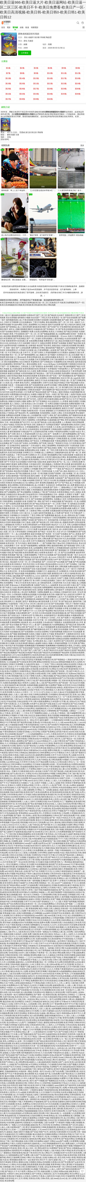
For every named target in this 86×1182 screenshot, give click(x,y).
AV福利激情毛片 (50, 615)
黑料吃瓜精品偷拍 (65, 418)
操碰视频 (49, 411)
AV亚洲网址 (34, 443)
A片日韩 (58, 855)
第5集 (63, 68)
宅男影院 (29, 806)
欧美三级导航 (59, 1106)
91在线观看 (77, 632)
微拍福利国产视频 (53, 348)
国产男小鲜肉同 (16, 380)
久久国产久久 (15, 1106)
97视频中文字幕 (16, 715)
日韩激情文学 (12, 1139)
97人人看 (33, 625)
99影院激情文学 (56, 1118)
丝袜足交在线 (20, 678)
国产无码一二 (55, 487)
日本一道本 (65, 776)
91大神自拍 (42, 325)
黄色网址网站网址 (24, 587)
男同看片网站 (76, 804)
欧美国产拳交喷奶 (70, 406)
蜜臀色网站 (30, 1120)
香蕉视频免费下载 (56, 667)
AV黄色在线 (72, 1088)
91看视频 (37, 660)
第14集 (22, 78)
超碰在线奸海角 (78, 708)
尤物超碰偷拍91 (11, 1071)
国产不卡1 (4, 783)
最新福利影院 (22, 548)
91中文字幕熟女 (57, 753)
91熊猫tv (32, 953)
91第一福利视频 (33, 881)
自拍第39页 (43, 669)
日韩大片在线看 (46, 427)
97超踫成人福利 (31, 1095)
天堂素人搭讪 (43, 1167)
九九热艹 (38, 808)
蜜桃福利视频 (64, 662)
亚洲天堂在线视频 (19, 1136)
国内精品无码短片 (78, 373)
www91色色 (32, 729)
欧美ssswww (64, 864)
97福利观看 (7, 1095)
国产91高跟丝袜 (9, 957)
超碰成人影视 (11, 408)
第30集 (78, 89)
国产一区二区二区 (32, 334)
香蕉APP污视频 (45, 469)
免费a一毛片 (62, 448)
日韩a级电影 (36, 562)
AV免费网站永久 (13, 985)
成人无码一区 (31, 1148)
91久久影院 (31, 371)
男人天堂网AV (44, 813)
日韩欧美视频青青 (48, 1127)
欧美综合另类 (75, 853)
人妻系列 (40, 399)
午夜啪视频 (10, 613)
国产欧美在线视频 (65, 329)
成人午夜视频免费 (48, 627)
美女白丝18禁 (64, 585)
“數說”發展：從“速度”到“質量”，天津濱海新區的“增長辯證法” (43, 235)
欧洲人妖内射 (75, 1062)
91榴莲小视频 (36, 394)
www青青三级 (40, 915)
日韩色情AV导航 (64, 1134)
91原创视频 (41, 594)
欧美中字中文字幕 (70, 1004)
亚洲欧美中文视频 (7, 643)
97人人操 (53, 741)
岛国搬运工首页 (60, 499)
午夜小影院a (37, 1069)
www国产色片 (78, 760)
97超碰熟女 (31, 857)
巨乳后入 (73, 757)
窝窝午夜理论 (49, 548)
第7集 (8, 73)
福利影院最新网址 (17, 680)
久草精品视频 (67, 957)
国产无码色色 (50, 492)
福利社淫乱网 (38, 1113)
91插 (37, 566)
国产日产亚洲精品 (40, 401)
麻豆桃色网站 (19, 636)
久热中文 (43, 725)
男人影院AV (15, 718)
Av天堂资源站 (52, 769)
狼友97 (67, 790)
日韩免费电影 (41, 420)
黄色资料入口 (9, 601)
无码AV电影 (15, 964)
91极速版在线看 (16, 725)
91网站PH (53, 976)
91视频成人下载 (38, 492)
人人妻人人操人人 (70, 1015)
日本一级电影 (58, 494)
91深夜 (13, 746)
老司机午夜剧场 (42, 1067)
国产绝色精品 (7, 471)
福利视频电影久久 (18, 529)
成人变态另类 (59, 1157)
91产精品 (81, 701)
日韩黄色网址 (24, 527)
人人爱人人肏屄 (66, 934)
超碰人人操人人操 (15, 694)
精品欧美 (24, 622)
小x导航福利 (17, 594)
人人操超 (10, 1064)
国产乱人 (21, 457)
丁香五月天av (23, 604)
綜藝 (21, 27)
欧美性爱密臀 (28, 553)
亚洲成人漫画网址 (16, 741)
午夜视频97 (14, 1048)
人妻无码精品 (58, 338)
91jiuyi (81, 1053)
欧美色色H (24, 1046)
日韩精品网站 (61, 774)
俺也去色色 (14, 971)
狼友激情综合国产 (56, 678)
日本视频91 (53, 694)
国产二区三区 (41, 315)
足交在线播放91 (25, 322)
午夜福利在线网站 (61, 432)
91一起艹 (4, 727)
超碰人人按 (7, 974)
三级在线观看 (69, 1071)
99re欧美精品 (48, 1116)
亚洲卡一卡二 (9, 534)
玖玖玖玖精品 (42, 920)
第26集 (22, 89)
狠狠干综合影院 (42, 818)
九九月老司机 (13, 881)
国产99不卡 (46, 501)
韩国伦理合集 (51, 995)
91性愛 (66, 720)
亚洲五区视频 (40, 971)
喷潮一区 (66, 504)
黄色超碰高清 (10, 1116)
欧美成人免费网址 (23, 1104)
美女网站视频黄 (35, 606)
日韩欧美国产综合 (55, 718)
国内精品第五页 (65, 694)
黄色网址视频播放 (47, 483)
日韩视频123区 (74, 895)
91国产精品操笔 (11, 1057)
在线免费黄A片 (12, 350)
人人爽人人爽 (70, 985)
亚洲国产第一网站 (34, 501)
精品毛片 (55, 525)
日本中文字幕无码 (47, 459)
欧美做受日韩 (43, 376)
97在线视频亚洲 (71, 692)
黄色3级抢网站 (52, 322)
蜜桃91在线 (23, 1162)
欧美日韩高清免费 (47, 550)
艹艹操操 (9, 390)
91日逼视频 (49, 555)
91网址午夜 (16, 918)
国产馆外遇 (45, 825)
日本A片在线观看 (64, 797)
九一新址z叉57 (33, 720)
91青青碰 (13, 1025)
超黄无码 (44, 576)
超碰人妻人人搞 (37, 683)
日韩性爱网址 (7, 501)
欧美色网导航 (75, 1055)
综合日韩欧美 (24, 362)
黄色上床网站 (8, 1041)
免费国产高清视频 (55, 608)
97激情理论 (45, 899)
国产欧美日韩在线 (57, 466)
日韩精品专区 (22, 897)
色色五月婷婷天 (44, 1111)
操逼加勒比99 (73, 1136)
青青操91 (81, 629)
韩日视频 (44, 473)
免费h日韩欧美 (53, 750)
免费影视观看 (74, 404)
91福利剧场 (64, 404)
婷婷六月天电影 (24, 794)
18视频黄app (77, 1148)
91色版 (82, 836)
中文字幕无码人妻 (15, 352)
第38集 (22, 99)
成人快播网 (13, 841)
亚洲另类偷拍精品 (32, 888)
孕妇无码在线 (58, 611)
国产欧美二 (66, 974)
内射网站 (34, 892)
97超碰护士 (23, 883)
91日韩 (59, 669)
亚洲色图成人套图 (64, 1127)
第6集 (77, 68)
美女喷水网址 (31, 1020)
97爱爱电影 (76, 783)
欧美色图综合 (30, 776)
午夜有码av (18, 846)
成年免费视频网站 (69, 434)
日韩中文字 (18, 1004)
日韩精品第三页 (44, 729)
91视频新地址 (80, 611)
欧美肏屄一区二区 (53, 553)
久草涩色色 (59, 904)
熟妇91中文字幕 (41, 767)
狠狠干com (41, 769)
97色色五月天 (66, 818)
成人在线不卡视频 (38, 783)
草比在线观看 (10, 734)
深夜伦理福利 (66, 822)
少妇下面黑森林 (43, 950)
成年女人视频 (14, 329)
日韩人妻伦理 (42, 1004)
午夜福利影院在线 (50, 1090)
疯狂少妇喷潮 (39, 553)
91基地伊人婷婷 (20, 934)
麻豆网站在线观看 (47, 478)
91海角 (57, 974)
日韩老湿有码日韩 (37, 1025)
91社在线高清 (53, 401)
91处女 (78, 432)
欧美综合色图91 (22, 1015)
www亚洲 (51, 915)
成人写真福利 (22, 459)
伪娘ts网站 (9, 1020)
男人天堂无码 (44, 1125)
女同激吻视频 (45, 406)
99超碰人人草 (44, 892)
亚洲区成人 (16, 592)
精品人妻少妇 (78, 1081)
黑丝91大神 (19, 890)
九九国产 (21, 1022)
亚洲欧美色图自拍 (59, 885)
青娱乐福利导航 (16, 792)
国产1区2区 (73, 1125)
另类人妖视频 (72, 525)
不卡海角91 (4, 1106)
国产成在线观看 (60, 555)
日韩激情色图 (25, 978)
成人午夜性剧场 (70, 1076)
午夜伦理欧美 (36, 1150)
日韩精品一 (36, 895)
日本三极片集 (73, 774)
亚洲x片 (33, 932)
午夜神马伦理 (26, 615)
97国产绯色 (56, 957)
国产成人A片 (13, 808)
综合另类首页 (12, 1085)
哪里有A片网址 (31, 536)
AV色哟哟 (31, 480)
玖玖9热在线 (45, 722)
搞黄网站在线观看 (63, 497)
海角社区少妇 (47, 1002)
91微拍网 (44, 764)
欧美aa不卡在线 (26, 1055)
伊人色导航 (43, 667)
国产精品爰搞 (45, 1109)
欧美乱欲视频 (30, 457)
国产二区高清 (47, 562)
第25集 (8, 89)
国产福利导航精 (20, 739)
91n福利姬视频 (74, 748)
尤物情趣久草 (8, 1167)
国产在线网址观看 (13, 504)
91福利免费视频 (55, 632)
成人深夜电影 (30, 345)
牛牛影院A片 (47, 518)
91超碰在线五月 (11, 1134)
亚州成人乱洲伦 (50, 1027)
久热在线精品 (67, 922)
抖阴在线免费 (5, 1043)
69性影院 (71, 362)
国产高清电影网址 (51, 476)
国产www (78, 597)
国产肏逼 (75, 792)
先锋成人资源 (61, 687)
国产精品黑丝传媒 (24, 722)
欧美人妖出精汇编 (62, 799)
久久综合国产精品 (63, 1043)
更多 (82, 145)
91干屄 (37, 1171)
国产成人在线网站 (39, 378)
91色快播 (48, 408)
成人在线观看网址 (75, 915)
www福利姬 (26, 1069)
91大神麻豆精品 (48, 848)
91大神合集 (78, 418)
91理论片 (19, 525)
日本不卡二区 (28, 352)
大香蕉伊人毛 (41, 1136)
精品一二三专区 (42, 664)
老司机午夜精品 (60, 1069)
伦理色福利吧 (62, 1029)
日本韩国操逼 (8, 790)
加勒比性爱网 (45, 343)
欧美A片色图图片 (12, 671)
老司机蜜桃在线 (39, 387)
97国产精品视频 (72, 383)
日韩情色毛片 (62, 673)
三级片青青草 (40, 757)
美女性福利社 (49, 1043)
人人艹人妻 (66, 1160)
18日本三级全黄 (36, 604)
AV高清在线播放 (65, 787)
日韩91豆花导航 (15, 855)
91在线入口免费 (65, 1081)
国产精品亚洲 (70, 478)
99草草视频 (35, 918)
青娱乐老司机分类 (75, 660)
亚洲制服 (79, 1139)
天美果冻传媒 (46, 471)
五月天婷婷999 (20, 860)
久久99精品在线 (32, 1146)
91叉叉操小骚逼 (69, 583)
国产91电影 (63, 1032)
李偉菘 (43, 37)
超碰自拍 (34, 1125)
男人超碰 (72, 755)
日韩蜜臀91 (52, 876)
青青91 (15, 1162)
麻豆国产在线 (45, 704)
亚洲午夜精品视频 (13, 522)
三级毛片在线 (46, 960)
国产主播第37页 (25, 580)
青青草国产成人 (19, 364)
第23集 (64, 83)
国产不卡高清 (9, 462)
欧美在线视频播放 (28, 571)
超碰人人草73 (36, 1097)
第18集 (78, 78)
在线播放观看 (55, 511)
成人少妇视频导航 (34, 415)
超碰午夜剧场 (73, 834)
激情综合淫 (21, 720)
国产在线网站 (22, 927)
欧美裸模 (73, 345)
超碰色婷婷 (45, 1062)
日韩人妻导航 (66, 1164)
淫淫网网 (22, 436)
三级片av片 (18, 699)
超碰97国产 (15, 1055)
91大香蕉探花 (71, 706)
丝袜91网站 (66, 920)
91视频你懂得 (27, 439)
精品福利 (13, 562)
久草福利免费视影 (60, 643)
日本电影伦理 (64, 520)
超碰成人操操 (5, 376)
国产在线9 (82, 397)
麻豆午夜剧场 (72, 885)
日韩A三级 (57, 960)
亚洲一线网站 (36, 867)
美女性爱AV (7, 950)
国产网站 (60, 420)
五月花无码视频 (17, 506)
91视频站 (26, 1150)
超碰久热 (57, 1160)
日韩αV (56, 815)
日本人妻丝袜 (54, 822)
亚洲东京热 (8, 359)
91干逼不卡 (77, 1134)
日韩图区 (32, 1162)
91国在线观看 (68, 455)
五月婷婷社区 (19, 1020)
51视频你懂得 (77, 820)
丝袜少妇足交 (29, 715)
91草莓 (65, 608)
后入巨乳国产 (36, 929)
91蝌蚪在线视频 (25, 1134)
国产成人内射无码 (68, 325)
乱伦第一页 (35, 473)
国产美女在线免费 (39, 559)
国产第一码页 (54, 818)
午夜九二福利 (61, 888)
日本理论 (29, 578)
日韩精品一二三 (23, 957)
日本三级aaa (40, 836)
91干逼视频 (55, 708)
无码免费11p (43, 822)
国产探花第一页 (61, 671)
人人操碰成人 (50, 736)
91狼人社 (75, 767)
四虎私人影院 (31, 815)
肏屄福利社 (62, 995)
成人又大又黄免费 (21, 704)
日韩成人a (73, 629)
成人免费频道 (75, 699)
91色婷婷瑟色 (33, 429)
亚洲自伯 (10, 1176)
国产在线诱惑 (26, 576)
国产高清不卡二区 (33, 627)
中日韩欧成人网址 (77, 1060)
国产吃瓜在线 (17, 1050)
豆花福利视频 (35, 527)
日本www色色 (71, 1025)
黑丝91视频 (70, 1106)
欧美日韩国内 (76, 1067)
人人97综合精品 (35, 487)
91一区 (44, 578)
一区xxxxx (63, 336)
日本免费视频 (37, 850)
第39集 (36, 99)
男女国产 (74, 799)
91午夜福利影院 (27, 915)
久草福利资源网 (29, 434)
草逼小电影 (76, 1048)
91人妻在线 (43, 678)
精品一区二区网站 (46, 962)
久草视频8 (34, 469)
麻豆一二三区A (22, 713)
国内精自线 (75, 327)
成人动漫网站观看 (62, 334)
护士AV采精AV (36, 957)
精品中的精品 (59, 383)
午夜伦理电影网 (77, 422)
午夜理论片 (44, 618)
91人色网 (24, 971)
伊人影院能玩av (47, 967)
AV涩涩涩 (66, 685)
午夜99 (41, 555)
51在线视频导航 (21, 827)
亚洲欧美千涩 (46, 881)
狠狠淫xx (50, 748)
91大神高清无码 (45, 988)
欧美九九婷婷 (76, 662)
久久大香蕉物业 (11, 743)
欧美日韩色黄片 (40, 369)
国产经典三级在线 (46, 443)
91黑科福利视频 (49, 929)
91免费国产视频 (55, 685)
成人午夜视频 (75, 483)
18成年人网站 (56, 413)
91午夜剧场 (72, 848)
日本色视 (26, 855)
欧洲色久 (22, 797)
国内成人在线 (41, 1157)
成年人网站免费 (44, 539)
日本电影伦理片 (35, 464)
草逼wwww (14, 585)
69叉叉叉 (49, 629)
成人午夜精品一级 (61, 713)
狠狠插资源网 (67, 1009)
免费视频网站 (47, 587)
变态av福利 (56, 808)
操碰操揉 (6, 639)
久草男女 (15, 1097)
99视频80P (77, 1146)
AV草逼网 (20, 920)
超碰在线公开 (53, 571)
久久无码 (38, 611)
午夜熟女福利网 (78, 797)
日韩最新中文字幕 (27, 727)
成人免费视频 (17, 799)
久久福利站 (65, 750)
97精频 (52, 774)
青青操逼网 (33, 908)
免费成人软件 (33, 483)
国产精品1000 (56, 539)
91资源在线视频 (6, 499)
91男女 (7, 380)
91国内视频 (38, 1123)
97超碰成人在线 (70, 690)
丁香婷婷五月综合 (61, 443)
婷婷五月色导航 (39, 969)
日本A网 (6, 1060)
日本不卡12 (43, 943)
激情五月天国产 (68, 408)
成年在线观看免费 (47, 639)
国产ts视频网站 (10, 492)
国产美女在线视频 (17, 406)
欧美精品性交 (65, 371)
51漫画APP (39, 508)
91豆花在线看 (10, 1169)
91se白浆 (74, 720)
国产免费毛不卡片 (26, 611)
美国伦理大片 (70, 315)
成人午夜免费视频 (41, 350)
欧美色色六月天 (15, 343)
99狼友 (43, 1099)
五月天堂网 (72, 643)
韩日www (32, 778)
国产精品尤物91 (60, 676)
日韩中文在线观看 (7, 1104)
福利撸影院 (56, 408)
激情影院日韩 (56, 573)
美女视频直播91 (12, 943)
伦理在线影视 (79, 522)
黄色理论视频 (44, 1164)
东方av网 (58, 962)
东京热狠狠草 (45, 429)
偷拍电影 (71, 911)
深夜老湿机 (24, 771)
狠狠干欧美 (33, 466)
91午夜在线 (4, 618)
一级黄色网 (80, 429)
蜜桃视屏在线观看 (12, 908)
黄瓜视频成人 (47, 464)
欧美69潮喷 (48, 366)
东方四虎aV (19, 708)
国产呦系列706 (21, 811)
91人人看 (24, 908)
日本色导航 (27, 878)
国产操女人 (12, 457)
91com (12, 536)
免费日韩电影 (42, 371)
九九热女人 (17, 692)
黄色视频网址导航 (54, 455)
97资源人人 (35, 960)
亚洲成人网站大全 (27, 1157)
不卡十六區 (19, 667)
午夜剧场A (43, 1169)
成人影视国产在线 (34, 436)
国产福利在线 (21, 371)
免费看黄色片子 (6, 1034)
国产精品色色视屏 (39, 392)
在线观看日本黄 (20, 501)
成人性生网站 (69, 1118)
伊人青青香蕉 (31, 678)
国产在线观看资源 (36, 385)
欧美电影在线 (66, 511)
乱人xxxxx (36, 576)
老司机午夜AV (62, 732)
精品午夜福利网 (78, 576)
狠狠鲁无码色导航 (58, 1064)
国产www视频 (58, 562)
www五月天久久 (14, 825)
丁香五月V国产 (12, 527)
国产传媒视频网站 (30, 546)
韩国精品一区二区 (46, 883)
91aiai (60, 1057)
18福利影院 (28, 387)
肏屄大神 (72, 671)
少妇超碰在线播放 (26, 767)
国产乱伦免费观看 (68, 553)
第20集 (22, 83)
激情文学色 (14, 580)
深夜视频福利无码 (47, 1046)
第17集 (64, 78)
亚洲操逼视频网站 (23, 834)
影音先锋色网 (37, 834)
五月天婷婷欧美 (59, 411)
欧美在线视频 (18, 450)
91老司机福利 (8, 787)
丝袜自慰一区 (66, 908)
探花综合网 (59, 992)
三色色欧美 (4, 746)
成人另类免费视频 (77, 725)
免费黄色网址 (49, 590)
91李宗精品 (40, 564)
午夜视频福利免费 (23, 629)
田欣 (26, 37)
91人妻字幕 (4, 687)
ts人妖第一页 (20, 1041)
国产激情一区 (19, 815)
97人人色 (49, 785)
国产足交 (47, 1102)
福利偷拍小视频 (23, 318)
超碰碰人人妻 (5, 932)
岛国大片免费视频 (75, 336)
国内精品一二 (64, 1060)
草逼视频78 (73, 450)
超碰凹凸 (10, 829)
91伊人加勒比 (75, 492)
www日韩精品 (42, 741)
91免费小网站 (71, 825)
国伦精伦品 (21, 729)
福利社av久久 (15, 687)
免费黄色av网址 (79, 557)
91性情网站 (79, 678)
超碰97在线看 (53, 853)
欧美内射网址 (34, 459)
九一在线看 (47, 790)
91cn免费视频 (77, 1036)
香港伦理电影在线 (34, 357)
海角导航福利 (61, 848)
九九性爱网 (75, 1113)
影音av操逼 (62, 895)
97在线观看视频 (43, 829)
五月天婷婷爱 (7, 480)
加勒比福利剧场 (38, 794)
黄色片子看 (70, 953)
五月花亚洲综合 (75, 443)
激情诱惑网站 (47, 1097)
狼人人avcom (79, 722)
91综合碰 (34, 557)
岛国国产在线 (39, 585)
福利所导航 (77, 601)
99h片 (75, 787)
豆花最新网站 (64, 1104)
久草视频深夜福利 (62, 548)
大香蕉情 (27, 699)
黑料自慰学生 (43, 1148)
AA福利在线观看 (6, 848)
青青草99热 (55, 1164)
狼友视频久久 (61, 927)
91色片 (9, 748)
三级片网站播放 (16, 1141)
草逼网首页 (35, 362)
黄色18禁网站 (13, 485)
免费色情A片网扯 (78, 497)
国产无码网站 (71, 564)
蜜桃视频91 (80, 946)
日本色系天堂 (79, 922)
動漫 (27, 27)
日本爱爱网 (73, 1141)
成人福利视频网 (54, 1009)
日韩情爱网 (65, 729)
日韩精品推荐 (31, 532)
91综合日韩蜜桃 (77, 685)
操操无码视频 (36, 534)
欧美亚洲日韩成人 (55, 1041)
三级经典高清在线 (46, 1095)
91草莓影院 (52, 369)
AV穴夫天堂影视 (67, 964)
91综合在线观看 (23, 1169)
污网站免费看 (62, 385)
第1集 (8, 68)
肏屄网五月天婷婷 (19, 818)
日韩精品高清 (11, 494)
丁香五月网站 (35, 515)
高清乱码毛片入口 (71, 1109)
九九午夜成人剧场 (14, 878)
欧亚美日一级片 (23, 1027)
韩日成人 (6, 562)
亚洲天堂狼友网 (58, 1111)
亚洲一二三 (70, 778)
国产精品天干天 (71, 350)
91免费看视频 (65, 576)
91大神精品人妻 (55, 932)
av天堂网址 (33, 1064)
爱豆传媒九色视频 (10, 922)
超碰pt (71, 1020)
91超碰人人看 (77, 857)
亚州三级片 (62, 1027)
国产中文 (8, 1074)
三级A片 (58, 580)
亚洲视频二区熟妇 (36, 927)
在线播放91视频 (73, 1006)
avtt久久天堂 (42, 997)
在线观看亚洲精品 (22, 441)
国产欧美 (27, 425)
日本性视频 (19, 1099)
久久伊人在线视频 (45, 911)
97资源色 (61, 1025)
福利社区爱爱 (44, 1146)
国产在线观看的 (27, 632)
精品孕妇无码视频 (21, 471)
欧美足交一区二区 (64, 357)
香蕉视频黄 (33, 827)
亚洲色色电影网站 (17, 906)
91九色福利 (65, 536)
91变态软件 (25, 974)
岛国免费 (45, 487)
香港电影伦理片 (63, 445)
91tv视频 (34, 1169)
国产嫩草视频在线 (38, 629)
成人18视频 (81, 583)
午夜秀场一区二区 (44, 953)
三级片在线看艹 (49, 1123)
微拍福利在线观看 (18, 315)
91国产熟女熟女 (66, 1074)
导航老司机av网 (37, 671)
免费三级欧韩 (33, 934)
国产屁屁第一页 (50, 506)
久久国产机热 (71, 1111)
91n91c (35, 774)
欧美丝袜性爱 (24, 929)
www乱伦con (59, 1178)
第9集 (36, 73)
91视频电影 (76, 357)
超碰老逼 (67, 883)
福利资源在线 (80, 362)
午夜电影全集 (20, 399)
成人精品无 (52, 578)
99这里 (56, 1020)
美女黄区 (15, 1043)
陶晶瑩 (48, 37)
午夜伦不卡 (35, 343)
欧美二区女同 (78, 592)
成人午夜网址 (5, 506)
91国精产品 (4, 767)
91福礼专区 (60, 1176)
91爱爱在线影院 (77, 764)
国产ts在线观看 (14, 569)
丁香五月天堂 (45, 318)
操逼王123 (56, 704)
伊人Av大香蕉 (54, 920)
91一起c (81, 960)
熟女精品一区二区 (19, 1036)
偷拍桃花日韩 (21, 1083)
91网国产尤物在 (25, 641)
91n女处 (27, 799)
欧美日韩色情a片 (74, 697)
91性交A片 (32, 822)
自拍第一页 (53, 764)
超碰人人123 (48, 713)
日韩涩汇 (28, 1002)
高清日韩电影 (15, 599)
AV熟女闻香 (33, 883)
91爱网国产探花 (55, 1148)
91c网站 (52, 669)
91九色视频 (30, 359)
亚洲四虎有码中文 (7, 804)
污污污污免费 (31, 529)
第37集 (8, 99)
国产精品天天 (53, 857)
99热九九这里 (8, 967)
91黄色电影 (75, 445)
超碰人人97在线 (76, 1143)
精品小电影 (43, 908)
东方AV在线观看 (51, 1104)
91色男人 (39, 676)
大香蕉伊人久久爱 (10, 697)
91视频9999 (58, 936)
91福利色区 (26, 1143)
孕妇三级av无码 (58, 543)
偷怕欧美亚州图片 (39, 327)
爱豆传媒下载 (7, 606)
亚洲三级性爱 (57, 1109)
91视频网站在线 (60, 362)
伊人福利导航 (5, 706)
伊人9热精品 (20, 1011)
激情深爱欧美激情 (51, 490)
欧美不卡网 (17, 1090)
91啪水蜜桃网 (21, 613)
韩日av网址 (74, 1174)
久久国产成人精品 (60, 471)
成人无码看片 (39, 485)
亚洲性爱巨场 (32, 1092)
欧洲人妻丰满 (8, 827)
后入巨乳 (32, 787)
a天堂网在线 (27, 1113)
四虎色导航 (9, 708)
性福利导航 (53, 1088)
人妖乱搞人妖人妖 (63, 1048)
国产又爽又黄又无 (15, 434)
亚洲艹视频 (55, 899)
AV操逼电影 (51, 757)
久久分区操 (78, 934)
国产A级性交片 (37, 941)
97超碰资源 (18, 832)
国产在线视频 (36, 499)
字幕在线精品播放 (13, 520)
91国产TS (38, 1155)
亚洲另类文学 (28, 760)
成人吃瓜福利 (71, 397)
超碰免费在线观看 (42, 755)
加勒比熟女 (56, 345)
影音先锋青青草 (75, 1029)
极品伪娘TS (29, 832)
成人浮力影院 (18, 1095)
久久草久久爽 (25, 1078)
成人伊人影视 (70, 1178)
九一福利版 (49, 948)
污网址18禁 (20, 627)
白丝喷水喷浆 (40, 673)
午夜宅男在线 (13, 466)
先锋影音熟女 (24, 671)
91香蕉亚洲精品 (63, 492)
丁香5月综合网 (22, 455)
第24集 (78, 83)
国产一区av (18, 862)
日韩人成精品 (54, 908)
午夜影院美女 (14, 783)
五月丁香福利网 (55, 1004)
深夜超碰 (68, 829)
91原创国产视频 (59, 397)
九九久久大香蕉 (52, 969)
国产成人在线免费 (52, 1074)
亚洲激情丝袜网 (14, 801)
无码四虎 (36, 406)
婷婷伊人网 (66, 999)
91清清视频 (23, 936)
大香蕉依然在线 (32, 1109)
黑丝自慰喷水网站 (61, 1095)
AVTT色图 (4, 1025)
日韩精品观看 (56, 429)
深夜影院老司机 (77, 794)
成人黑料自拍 (69, 515)
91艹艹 (11, 387)
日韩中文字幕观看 (11, 322)
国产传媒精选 (41, 876)
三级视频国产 (31, 1022)
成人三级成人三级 (17, 404)
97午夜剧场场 (67, 939)
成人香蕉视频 (76, 1090)
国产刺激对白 (57, 636)
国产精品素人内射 (61, 771)
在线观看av (46, 1076)
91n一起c (27, 1160)
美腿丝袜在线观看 (13, 557)
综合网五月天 (80, 408)
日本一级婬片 (75, 322)
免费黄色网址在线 (32, 450)
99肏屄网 (26, 918)
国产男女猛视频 (79, 562)
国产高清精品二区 (50, 329)
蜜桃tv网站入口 (67, 487)
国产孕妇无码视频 (74, 613)
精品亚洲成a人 (6, 578)
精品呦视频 (76, 618)
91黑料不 (79, 594)
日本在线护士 (36, 445)
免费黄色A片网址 (38, 348)
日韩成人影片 (26, 448)
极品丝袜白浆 (8, 1002)
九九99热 (40, 746)
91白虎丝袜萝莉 (54, 939)
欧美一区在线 (39, 411)
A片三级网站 (24, 469)
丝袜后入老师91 (31, 1176)
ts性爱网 (57, 999)
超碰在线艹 (25, 445)
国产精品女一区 (69, 739)
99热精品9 (37, 1002)
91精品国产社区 (21, 550)
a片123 (63, 532)
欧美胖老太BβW (35, 897)
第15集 (36, 78)
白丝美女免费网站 (41, 331)
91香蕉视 (40, 336)
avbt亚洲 (8, 843)
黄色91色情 (24, 948)
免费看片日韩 (9, 629)
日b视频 (37, 452)
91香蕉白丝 (55, 1162)
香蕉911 (16, 331)
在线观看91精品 (69, 636)
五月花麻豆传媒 (41, 862)
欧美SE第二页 (12, 543)
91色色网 (10, 1123)
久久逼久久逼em (57, 692)
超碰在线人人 (21, 962)
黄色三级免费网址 (49, 445)
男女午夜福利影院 (24, 590)
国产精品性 (52, 315)
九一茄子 (49, 999)
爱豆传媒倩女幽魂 (51, 399)
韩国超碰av (64, 806)
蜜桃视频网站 (18, 499)
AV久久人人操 (57, 722)
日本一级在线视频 (12, 422)
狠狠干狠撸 (67, 1146)
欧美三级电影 (37, 590)
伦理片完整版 (73, 441)
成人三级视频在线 (7, 525)
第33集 (36, 94)
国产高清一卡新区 (49, 394)
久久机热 (6, 383)
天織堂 (30, 41)
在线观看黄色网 (69, 622)
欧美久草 (74, 790)
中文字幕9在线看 (77, 864)
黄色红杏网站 (51, 978)
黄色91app (14, 762)
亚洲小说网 (16, 1081)
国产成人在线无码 (67, 594)
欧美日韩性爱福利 (30, 525)
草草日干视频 (57, 811)
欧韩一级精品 (42, 932)
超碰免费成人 (46, 918)
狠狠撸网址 (4, 711)
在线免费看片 (9, 546)
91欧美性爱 (55, 950)
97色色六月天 (39, 690)
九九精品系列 (29, 664)
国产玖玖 (15, 611)
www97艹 (58, 883)
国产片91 (9, 439)
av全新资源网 (8, 857)
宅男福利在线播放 (77, 550)
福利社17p (21, 746)
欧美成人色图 (37, 1006)
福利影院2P (16, 1150)
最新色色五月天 (62, 1129)
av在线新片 (21, 988)
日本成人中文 (61, 915)
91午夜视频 (35, 1029)
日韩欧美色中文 (71, 918)
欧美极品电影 (53, 380)
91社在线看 (4, 564)
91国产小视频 (62, 578)
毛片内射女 (22, 543)
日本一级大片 (5, 315)
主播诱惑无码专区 (73, 634)
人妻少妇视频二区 (68, 473)
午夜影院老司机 (34, 811)
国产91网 (69, 741)
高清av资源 (7, 755)
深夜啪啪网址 (13, 1155)
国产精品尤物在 (50, 448)
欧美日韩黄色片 (16, 564)
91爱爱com (32, 455)
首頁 (3, 27)
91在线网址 (27, 764)
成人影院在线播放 (49, 357)
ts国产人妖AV (63, 1062)
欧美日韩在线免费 (72, 906)
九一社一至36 (78, 762)
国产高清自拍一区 (66, 559)
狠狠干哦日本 (24, 1085)
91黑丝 (18, 1067)
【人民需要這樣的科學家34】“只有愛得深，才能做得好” (43, 190)
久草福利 (22, 350)
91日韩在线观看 (45, 613)
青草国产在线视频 (58, 343)
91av (74, 683)
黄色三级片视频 (57, 829)
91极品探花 (66, 874)
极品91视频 (9, 1076)
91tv (6, 1029)
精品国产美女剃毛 (44, 345)
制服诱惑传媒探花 (50, 890)
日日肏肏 (36, 764)
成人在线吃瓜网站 (66, 529)
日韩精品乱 (23, 753)
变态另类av (7, 1088)
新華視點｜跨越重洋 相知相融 (71, 235)
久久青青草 (53, 787)
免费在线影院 (73, 566)
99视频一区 (56, 680)
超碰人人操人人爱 (17, 711)
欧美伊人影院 (79, 425)
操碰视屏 (11, 371)
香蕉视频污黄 (16, 676)
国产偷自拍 (30, 746)
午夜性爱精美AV (9, 732)
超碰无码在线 (33, 550)
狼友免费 (8, 690)
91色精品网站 (63, 1174)
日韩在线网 (81, 466)
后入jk (75, 836)
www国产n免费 (31, 843)
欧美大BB (70, 411)
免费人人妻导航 (45, 906)
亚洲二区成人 (8, 667)
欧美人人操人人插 (40, 1009)
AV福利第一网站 (25, 1071)
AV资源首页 (23, 1139)
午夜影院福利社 (66, 871)
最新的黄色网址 (73, 827)
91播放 (10, 636)
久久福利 (34, 513)
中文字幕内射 (10, 722)
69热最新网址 (30, 573)
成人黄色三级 (24, 1057)
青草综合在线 (53, 806)
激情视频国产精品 (73, 366)
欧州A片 (42, 827)
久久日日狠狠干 (45, 1092)
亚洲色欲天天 (62, 355)
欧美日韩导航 (28, 862)
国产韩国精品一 (60, 660)
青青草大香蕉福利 (21, 848)
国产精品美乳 (20, 413)
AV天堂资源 (7, 862)
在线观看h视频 (55, 320)
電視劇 (15, 27)
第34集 (50, 94)
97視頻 (9, 969)
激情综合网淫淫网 (41, 706)
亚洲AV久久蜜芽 (14, 785)
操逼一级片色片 (24, 895)
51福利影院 (13, 604)
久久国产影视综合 (36, 366)
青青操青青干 (60, 634)
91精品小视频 (47, 643)
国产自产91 (33, 871)
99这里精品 (20, 874)
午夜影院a (14, 1060)
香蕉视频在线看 (15, 1160)
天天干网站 (25, 981)
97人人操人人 (27, 687)
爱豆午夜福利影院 (33, 1127)
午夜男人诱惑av (26, 1171)
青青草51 (8, 566)
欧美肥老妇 (4, 559)
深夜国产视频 (16, 620)
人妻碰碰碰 (17, 950)
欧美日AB (55, 990)
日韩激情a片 (33, 946)
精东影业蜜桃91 (58, 1102)
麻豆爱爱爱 (29, 757)
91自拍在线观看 (70, 338)
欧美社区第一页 (14, 571)
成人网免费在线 (22, 1062)
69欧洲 (23, 881)
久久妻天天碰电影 (46, 1011)
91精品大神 (36, 1076)
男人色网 (63, 1088)
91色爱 (69, 557)
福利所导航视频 (44, 513)
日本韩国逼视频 (16, 901)
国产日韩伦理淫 (67, 641)
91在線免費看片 (14, 850)
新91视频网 (47, 390)
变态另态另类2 (29, 564)
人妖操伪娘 (9, 1018)
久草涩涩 (48, 457)
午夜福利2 (65, 704)
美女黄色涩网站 (66, 746)
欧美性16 (81, 439)
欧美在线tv (14, 559)
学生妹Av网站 (17, 325)
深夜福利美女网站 (69, 960)
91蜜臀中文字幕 (66, 1078)
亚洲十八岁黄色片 (60, 881)
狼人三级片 (48, 641)
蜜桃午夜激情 (11, 464)
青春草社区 (58, 743)
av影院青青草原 (6, 876)
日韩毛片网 (59, 948)
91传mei (36, 1053)
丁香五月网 (53, 450)
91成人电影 (64, 853)
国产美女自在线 (62, 699)
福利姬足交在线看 (77, 504)
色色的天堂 (20, 1109)
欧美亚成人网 (42, 778)
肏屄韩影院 (38, 1106)
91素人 (16, 1034)
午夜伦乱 (36, 825)
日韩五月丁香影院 (76, 1032)
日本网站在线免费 (37, 397)
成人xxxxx (52, 557)
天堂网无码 (35, 855)
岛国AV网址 (73, 888)
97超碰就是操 (51, 839)
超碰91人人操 (34, 1062)
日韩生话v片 (51, 983)
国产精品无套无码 (30, 539)
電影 (9, 27)
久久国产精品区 (21, 787)
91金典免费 (42, 529)
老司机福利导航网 (27, 820)
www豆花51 (32, 781)
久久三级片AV (77, 850)
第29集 (64, 89)
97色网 (43, 1057)
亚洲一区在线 (65, 990)
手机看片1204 (38, 408)
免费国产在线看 (27, 520)
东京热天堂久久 (14, 853)
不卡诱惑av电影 (38, 983)
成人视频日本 (41, 355)
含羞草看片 (74, 978)
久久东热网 (4, 915)
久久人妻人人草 (37, 1027)
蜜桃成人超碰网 (34, 643)
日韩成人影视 (53, 371)
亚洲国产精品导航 (74, 343)
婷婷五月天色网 (32, 1011)
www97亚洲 (15, 736)
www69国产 (56, 860)
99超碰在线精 (51, 827)
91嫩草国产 (29, 608)
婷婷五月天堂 (10, 941)
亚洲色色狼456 (28, 836)
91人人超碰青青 (51, 585)
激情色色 (76, 899)
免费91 (29, 401)
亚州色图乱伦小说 (71, 427)
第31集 (8, 94)
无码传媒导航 (53, 520)
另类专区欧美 (67, 680)
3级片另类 (28, 694)
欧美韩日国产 (29, 792)
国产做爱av (71, 841)
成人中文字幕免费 (47, 566)
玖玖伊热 (36, 732)
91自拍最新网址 (6, 364)
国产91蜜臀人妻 (26, 1155)
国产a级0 (65, 320)
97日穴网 (59, 459)
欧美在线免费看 (59, 436)
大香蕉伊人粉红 (12, 1174)
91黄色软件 (45, 860)
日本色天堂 (52, 1120)
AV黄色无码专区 (37, 1104)
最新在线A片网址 (59, 457)
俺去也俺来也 (37, 1134)
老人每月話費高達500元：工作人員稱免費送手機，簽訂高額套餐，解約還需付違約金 (14, 235)
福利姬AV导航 (8, 769)
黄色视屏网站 (72, 457)
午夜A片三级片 (35, 471)
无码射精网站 (45, 413)
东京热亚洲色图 (21, 643)
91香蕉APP (31, 315)
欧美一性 (31, 1136)
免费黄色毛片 (49, 341)
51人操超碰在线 (41, 718)
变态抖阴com (11, 1022)
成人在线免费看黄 (23, 534)
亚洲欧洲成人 (15, 366)
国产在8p (34, 1132)
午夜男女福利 (71, 992)
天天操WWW (77, 1127)
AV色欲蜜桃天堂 (38, 839)
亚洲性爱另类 (54, 862)
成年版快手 (59, 590)
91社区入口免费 (19, 911)
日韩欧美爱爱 (61, 439)
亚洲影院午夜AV (21, 750)
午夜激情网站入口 (52, 746)
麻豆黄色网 (21, 685)
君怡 (25, 41)
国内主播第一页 (37, 476)
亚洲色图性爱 (68, 962)
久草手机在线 (63, 978)
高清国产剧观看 (54, 473)
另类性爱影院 (75, 1095)
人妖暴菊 (31, 818)
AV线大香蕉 (71, 1157)
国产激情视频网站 (28, 355)
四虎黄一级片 (38, 1071)
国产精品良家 (68, 855)
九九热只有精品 (41, 760)
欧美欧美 (66, 792)
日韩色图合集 (9, 1015)
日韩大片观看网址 (28, 420)
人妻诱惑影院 (18, 757)
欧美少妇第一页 (38, 1039)
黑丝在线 (20, 888)
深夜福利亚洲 (45, 583)
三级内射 (74, 983)
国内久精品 (30, 876)
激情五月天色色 (41, 380)
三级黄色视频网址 (30, 555)
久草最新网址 (27, 1102)
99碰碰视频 (64, 715)
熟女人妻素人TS (41, 1088)
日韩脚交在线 (41, 801)
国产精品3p (25, 557)
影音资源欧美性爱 (7, 867)
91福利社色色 (23, 1025)
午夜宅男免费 (76, 371)
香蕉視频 (23, 822)
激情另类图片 (74, 401)
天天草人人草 (39, 785)
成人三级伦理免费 (24, 327)
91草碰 (40, 418)
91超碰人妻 (44, 1013)
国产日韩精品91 (46, 362)
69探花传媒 (9, 669)
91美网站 (78, 1020)
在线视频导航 (41, 1120)
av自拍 (30, 690)
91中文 (27, 499)
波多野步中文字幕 (77, 548)
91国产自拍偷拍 (6, 331)
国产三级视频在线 (44, 625)
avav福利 (46, 913)
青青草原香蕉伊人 (14, 836)
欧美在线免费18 (42, 792)
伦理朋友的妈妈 (73, 499)
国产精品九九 (26, 985)
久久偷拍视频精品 (20, 899)
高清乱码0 (19, 425)
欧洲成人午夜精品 (7, 413)
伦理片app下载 (60, 366)
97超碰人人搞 (48, 1150)
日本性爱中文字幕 (58, 701)
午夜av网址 (16, 706)
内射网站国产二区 (17, 1127)
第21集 (36, 83)
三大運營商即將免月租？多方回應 (71, 190)
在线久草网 (28, 1141)
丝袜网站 (38, 1055)
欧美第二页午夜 (40, 806)
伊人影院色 (55, 729)
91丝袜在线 (16, 566)
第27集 (36, 89)
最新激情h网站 (57, 546)
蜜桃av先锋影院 (43, 662)
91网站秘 (71, 881)
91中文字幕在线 (79, 399)
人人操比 (58, 804)
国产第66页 (79, 487)
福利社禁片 (46, 846)
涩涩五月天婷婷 (59, 867)
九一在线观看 (64, 1113)
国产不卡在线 (19, 359)
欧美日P (60, 734)
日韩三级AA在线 (52, 1113)
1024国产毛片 (52, 1032)
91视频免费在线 (77, 615)
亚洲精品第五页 (33, 478)
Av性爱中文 (34, 704)
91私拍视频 (24, 1125)
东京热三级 (26, 839)
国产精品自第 (41, 1041)
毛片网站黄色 (38, 641)
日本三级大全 (24, 513)
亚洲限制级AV (18, 843)
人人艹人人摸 (55, 901)
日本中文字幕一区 (40, 620)
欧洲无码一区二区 (33, 904)
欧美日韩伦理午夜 (78, 620)
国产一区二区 (63, 322)
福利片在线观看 (54, 325)
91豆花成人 (20, 536)
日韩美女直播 (77, 462)
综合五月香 (65, 378)
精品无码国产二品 (30, 597)
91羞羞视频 (52, 420)
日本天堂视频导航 (42, 359)
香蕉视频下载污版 (15, 555)
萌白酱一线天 (72, 555)
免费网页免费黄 (24, 743)
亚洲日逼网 (77, 822)
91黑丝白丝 (46, 811)
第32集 (22, 94)
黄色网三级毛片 (22, 601)
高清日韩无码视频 (15, 452)
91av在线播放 (21, 462)
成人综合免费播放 (62, 1116)
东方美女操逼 (21, 804)
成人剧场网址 (5, 839)
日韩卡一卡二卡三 (30, 692)
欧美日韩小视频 (53, 594)
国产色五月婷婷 (77, 704)
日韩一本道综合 (28, 999)
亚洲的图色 (9, 750)
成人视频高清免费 (66, 522)
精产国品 (41, 536)
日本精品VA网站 (28, 1067)
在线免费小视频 (48, 497)
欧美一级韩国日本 (32, 1099)
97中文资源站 (15, 1032)
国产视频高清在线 (76, 415)
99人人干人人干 (6, 860)
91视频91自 (31, 829)
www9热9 (14, 797)
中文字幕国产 (16, 1118)
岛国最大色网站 (16, 597)
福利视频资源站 (12, 320)
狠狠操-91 (76, 490)
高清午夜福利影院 (70, 669)
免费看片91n (37, 743)
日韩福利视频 (58, 918)
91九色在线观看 (28, 566)
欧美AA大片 (73, 687)
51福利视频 (13, 1029)
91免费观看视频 (64, 832)
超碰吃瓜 (40, 457)
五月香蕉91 (69, 734)
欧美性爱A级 (60, 967)
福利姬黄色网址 (67, 425)
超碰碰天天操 (74, 352)
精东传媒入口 (11, 357)
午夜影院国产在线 (28, 569)
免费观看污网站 (44, 546)
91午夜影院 (44, 739)
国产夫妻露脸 (56, 1146)
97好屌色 (56, 1092)
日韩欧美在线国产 (34, 390)
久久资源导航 (44, 1083)
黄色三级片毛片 (39, 439)
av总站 (78, 962)
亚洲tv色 (36, 722)
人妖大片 (60, 597)
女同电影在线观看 (11, 641)
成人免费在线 (68, 459)
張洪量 (37, 37)
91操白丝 (65, 950)
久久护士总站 (43, 692)
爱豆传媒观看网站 (11, 362)
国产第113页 (42, 857)
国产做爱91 (48, 1069)
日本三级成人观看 (28, 522)
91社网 (53, 480)
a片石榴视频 (37, 913)
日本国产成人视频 (66, 599)
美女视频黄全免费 (63, 480)
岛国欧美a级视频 (10, 683)
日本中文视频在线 (38, 541)
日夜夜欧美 (71, 436)
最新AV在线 (11, 888)
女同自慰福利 (25, 1043)
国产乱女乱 (43, 557)
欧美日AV (27, 1076)
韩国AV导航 (62, 1155)
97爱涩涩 (61, 741)
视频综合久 (49, 992)
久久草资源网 (8, 1011)
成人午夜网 (14, 383)
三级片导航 (37, 890)
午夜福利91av (58, 1053)
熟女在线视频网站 (44, 815)
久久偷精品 (50, 955)
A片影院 (11, 1109)
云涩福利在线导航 (40, 432)
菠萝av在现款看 (31, 669)
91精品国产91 (26, 432)
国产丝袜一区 (5, 378)
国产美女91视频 (12, 625)
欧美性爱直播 (32, 962)
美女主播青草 (5, 411)
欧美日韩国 (68, 1022)
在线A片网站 (23, 697)
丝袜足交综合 (13, 727)
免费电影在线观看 (13, 415)
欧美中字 (75, 1013)
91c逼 (60, 794)
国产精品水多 (66, 601)
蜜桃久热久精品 (78, 876)
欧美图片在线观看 (41, 320)
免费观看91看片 (37, 981)
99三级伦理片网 (70, 1041)
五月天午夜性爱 (72, 967)
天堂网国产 (54, 1067)
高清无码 (66, 804)
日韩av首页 (41, 776)
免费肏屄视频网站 (25, 995)
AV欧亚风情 (9, 960)
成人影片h (23, 429)
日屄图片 (74, 943)
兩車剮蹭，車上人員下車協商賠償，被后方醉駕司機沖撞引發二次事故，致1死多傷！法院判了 (14, 190)
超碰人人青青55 (71, 1053)
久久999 (55, 871)
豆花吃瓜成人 (49, 1048)
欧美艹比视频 (20, 857)
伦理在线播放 (47, 338)
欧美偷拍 (45, 874)
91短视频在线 (15, 632)
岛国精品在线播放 (62, 639)
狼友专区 (35, 1160)
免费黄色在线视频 (29, 594)
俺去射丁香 (27, 1153)
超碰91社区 (4, 680)
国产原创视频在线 (66, 376)
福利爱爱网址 (47, 499)
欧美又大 (28, 406)
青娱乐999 (62, 997)
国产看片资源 (62, 394)
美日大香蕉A (15, 915)
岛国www (72, 673)
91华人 (12, 397)
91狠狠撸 (21, 345)
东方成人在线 (41, 434)
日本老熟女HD (38, 992)
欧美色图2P (62, 1034)
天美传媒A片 (8, 946)
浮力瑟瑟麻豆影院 (11, 781)
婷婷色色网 (19, 769)
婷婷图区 (42, 1018)
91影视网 (26, 343)
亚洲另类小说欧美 (75, 1034)
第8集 (22, 73)
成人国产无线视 (77, 536)
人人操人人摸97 (28, 801)
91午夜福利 (11, 869)
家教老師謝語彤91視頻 (28, 34)
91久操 (34, 422)
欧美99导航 (72, 1155)
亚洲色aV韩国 (27, 785)
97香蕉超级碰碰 (8, 511)
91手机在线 (68, 678)
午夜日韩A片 (32, 911)
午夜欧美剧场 (15, 925)
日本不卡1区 (56, 755)
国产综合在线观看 (70, 318)
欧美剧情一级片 (11, 995)
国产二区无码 (32, 613)
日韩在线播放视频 (54, 569)
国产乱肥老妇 (11, 548)
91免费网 (53, 706)
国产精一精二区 (75, 452)
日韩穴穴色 (30, 680)
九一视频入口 (24, 1029)
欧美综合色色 (48, 804)
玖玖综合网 (71, 1132)
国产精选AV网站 (13, 885)
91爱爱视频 (14, 394)
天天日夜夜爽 (45, 990)
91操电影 (37, 578)
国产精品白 (16, 839)
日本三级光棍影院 (57, 359)
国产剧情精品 (11, 327)
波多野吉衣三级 (25, 497)
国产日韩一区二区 (22, 397)
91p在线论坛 (61, 1006)
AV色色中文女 (38, 1048)
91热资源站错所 (61, 1046)
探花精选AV (40, 1032)
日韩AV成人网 (69, 1057)
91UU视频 (78, 890)
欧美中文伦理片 (66, 1153)
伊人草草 (28, 890)
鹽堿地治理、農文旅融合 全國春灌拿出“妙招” (14, 280)
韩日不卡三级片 (46, 1160)
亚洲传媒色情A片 (46, 946)
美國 (50, 44)
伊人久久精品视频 (58, 825)
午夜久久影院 (15, 1143)
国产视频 (13, 634)
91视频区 (50, 1085)
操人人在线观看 (30, 1004)
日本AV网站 (42, 853)
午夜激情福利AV (66, 969)
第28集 (50, 89)
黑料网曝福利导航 (17, 1146)
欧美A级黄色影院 (77, 527)
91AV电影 (16, 992)
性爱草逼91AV (74, 506)
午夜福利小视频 (63, 1123)
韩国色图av (66, 1013)
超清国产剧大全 (65, 399)
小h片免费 (27, 392)
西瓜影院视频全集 (59, 613)
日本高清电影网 (69, 413)
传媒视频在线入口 (42, 708)
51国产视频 (71, 1064)
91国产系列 (4, 1055)
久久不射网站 (30, 769)
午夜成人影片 (10, 713)
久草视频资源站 (53, 378)
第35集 (64, 94)
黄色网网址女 (18, 427)
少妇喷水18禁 (28, 508)
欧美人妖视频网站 (36, 548)
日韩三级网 (51, 673)
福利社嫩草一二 (46, 720)
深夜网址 (8, 673)
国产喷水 (67, 1148)
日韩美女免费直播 (76, 578)
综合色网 (16, 974)
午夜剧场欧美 (52, 971)
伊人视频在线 (5, 818)
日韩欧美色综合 (72, 543)
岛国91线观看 (41, 939)
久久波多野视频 (6, 815)
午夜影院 (3, 753)
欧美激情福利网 (62, 627)
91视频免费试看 (6, 1013)
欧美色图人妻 (22, 341)
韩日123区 (76, 1160)
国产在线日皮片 (14, 615)
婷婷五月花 (11, 897)
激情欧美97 (54, 820)
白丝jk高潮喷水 (79, 829)
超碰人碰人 (4, 725)
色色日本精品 (78, 929)
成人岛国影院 (79, 529)
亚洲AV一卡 (37, 497)
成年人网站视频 (61, 566)
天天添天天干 (69, 936)
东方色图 (30, 864)
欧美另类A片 (35, 846)
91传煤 (27, 846)
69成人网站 (71, 867)
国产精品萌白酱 (18, 578)
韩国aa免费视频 (53, 776)
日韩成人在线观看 (7, 1083)
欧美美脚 (77, 1153)
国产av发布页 (76, 1162)
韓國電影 (34, 27)
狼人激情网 (68, 606)
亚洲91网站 (49, 671)
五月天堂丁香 (55, 601)
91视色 (51, 432)
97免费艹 (76, 494)
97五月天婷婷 (70, 466)
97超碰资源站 (69, 743)
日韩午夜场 (54, 522)
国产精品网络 (47, 611)
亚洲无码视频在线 (26, 485)
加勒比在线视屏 (25, 559)
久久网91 (12, 1164)
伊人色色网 (62, 1136)
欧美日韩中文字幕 (38, 1085)
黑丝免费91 (47, 867)
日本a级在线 (48, 622)
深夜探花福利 (37, 1043)
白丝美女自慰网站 (41, 632)
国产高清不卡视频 (18, 411)
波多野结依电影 (10, 345)
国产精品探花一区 (69, 501)
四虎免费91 (66, 373)
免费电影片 (51, 439)
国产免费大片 (66, 618)
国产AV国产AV (53, 327)
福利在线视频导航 (17, 618)
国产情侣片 (24, 625)
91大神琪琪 (71, 727)
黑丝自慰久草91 (65, 762)
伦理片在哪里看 (79, 511)
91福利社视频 (5, 469)
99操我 (54, 1062)
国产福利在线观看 (69, 1169)
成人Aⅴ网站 (71, 785)
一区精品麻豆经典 (21, 385)
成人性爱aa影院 (16, 369)
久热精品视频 (28, 1088)
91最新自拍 (78, 455)
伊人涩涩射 (42, 455)
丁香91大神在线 (55, 664)
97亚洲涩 (4, 1109)
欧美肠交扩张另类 (75, 448)
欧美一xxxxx (43, 364)
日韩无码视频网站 (59, 518)
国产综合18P (39, 1034)
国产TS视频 (39, 1081)
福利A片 (31, 976)
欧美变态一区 (57, 318)
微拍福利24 (33, 753)
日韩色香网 (7, 760)
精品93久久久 (73, 471)
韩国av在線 (63, 1171)
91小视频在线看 (6, 934)
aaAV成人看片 (28, 1081)
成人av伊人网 (10, 920)
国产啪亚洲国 (17, 553)
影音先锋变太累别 (10, 883)
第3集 (36, 68)
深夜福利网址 (47, 436)
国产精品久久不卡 (12, 1171)
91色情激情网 (62, 364)
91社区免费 (74, 950)
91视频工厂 (25, 783)
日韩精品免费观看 (40, 694)
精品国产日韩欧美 (26, 808)
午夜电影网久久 (63, 369)
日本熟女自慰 (8, 890)
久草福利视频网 (50, 352)
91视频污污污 (41, 571)
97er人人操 (16, 932)
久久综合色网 (46, 1053)
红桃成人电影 (18, 755)
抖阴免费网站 (69, 946)
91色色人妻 (4, 432)
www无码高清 (48, 974)
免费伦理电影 (23, 464)
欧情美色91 (54, 778)
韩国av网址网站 (21, 1018)
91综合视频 (21, 1164)
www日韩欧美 (8, 811)
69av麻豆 (62, 827)
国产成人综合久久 (66, 890)
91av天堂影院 (53, 801)
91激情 (43, 634)
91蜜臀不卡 (24, 1097)
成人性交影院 (42, 787)
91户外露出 (80, 743)
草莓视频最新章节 (53, 1143)
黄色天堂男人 (25, 383)
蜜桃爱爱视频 (16, 336)
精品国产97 (53, 864)
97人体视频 (55, 1153)
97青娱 (68, 1150)
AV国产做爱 (79, 781)
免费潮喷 (48, 397)
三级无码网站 (78, 932)
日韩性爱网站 (44, 753)
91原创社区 (50, 485)
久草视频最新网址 (32, 427)
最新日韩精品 (64, 392)
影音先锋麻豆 (25, 1174)
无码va (56, 934)
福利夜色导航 (34, 936)
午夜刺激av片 (71, 941)
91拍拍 (16, 969)
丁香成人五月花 (6, 427)
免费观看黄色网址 (48, 699)
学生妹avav (10, 473)
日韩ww (3, 878)
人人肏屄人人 (50, 1025)
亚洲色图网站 (15, 622)
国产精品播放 (5, 799)
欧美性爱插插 (28, 369)
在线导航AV (58, 946)
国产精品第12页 (42, 522)
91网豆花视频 (53, 404)
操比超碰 (3, 948)
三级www (41, 1036)
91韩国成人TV (44, 1064)
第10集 (50, 73)
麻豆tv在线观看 (21, 418)
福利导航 (15, 469)
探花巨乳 (3, 978)
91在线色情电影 (14, 1113)
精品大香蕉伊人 (24, 683)
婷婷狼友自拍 (29, 1050)
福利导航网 (40, 727)
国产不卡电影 (69, 811)
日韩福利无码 (70, 590)
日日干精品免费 (41, 762)
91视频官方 (30, 1041)
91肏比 (73, 585)
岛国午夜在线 (8, 997)
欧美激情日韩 (26, 504)
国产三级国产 (44, 466)
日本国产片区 (47, 771)
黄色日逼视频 (53, 715)
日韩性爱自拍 (50, 687)
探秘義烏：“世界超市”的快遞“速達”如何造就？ (43, 280)
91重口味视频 (76, 1123)
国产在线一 (53, 376)
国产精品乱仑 (13, 948)
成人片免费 (56, 513)
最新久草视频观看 (65, 869)
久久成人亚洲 (24, 541)
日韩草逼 (59, 955)
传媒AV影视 (65, 767)
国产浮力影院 (32, 988)
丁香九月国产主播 (21, 606)
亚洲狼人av (4, 762)
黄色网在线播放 (63, 615)
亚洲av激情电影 (12, 476)
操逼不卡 (28, 748)
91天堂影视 (69, 597)
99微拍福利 (58, 720)
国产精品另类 (71, 625)
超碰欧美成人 (48, 799)
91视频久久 (67, 760)
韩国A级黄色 (17, 1153)
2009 (26, 48)
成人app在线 (75, 378)
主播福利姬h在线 (61, 452)
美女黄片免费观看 (28, 592)
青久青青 (36, 580)
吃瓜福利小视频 (19, 401)
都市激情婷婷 (15, 432)
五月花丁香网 (28, 676)
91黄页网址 (39, 687)
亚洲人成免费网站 (30, 325)
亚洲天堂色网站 (20, 1013)
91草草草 (56, 1139)
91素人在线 (15, 913)
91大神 (7, 676)
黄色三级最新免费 (17, 608)
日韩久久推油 (43, 781)
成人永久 (81, 846)
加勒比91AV (68, 632)
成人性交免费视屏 (64, 929)
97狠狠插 (4, 555)
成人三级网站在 (47, 452)
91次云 (16, 1046)
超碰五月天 (35, 967)
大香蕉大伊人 (40, 964)
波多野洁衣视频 (50, 385)
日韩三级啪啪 (24, 955)
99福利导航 (64, 725)
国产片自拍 (14, 443)
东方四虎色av (65, 857)
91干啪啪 (50, 634)
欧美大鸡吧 (4, 585)
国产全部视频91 (64, 876)
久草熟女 (22, 864)
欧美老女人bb (30, 404)
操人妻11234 (64, 769)
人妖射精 (52, 350)
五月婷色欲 (17, 673)
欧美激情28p (73, 927)
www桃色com (36, 841)
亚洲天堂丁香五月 (42, 480)
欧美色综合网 (78, 329)
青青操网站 (23, 813)
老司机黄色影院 (56, 792)
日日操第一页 (41, 404)
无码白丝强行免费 (43, 573)
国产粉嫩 (68, 562)
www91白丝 (29, 755)
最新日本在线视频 (61, 629)
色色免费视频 (73, 997)
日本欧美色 (55, 813)
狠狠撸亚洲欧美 (26, 329)
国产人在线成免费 (23, 348)
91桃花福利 (52, 997)
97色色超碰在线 (11, 813)
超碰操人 (6, 1053)
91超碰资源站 (51, 1034)
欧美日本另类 (57, 1076)
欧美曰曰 (25, 932)
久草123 (66, 573)
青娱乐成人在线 (21, 871)
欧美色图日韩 (79, 801)
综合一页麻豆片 (12, 771)
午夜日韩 (12, 834)
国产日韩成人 (37, 1174)
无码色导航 (12, 953)
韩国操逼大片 (18, 748)
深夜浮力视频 (23, 1132)
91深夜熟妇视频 (9, 927)
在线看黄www (49, 1006)
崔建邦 (31, 37)
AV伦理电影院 (46, 936)
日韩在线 (24, 366)
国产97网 (23, 781)
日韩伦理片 (61, 557)
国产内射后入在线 (9, 587)
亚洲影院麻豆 (31, 1167)
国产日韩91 (39, 352)
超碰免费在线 (58, 985)
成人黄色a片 (71, 701)
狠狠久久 (68, 836)
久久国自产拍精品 (7, 425)
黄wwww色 (21, 357)
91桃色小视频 (34, 634)
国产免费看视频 (47, 515)
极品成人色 (59, 515)
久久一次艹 (62, 697)
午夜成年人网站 (40, 608)
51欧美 (10, 385)
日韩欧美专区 (79, 1022)
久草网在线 (18, 387)
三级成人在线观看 (29, 853)
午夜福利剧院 (18, 1074)
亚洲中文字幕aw (37, 736)
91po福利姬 (52, 869)
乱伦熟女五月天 (29, 336)
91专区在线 (24, 466)
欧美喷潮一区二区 (32, 618)
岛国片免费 (15, 1053)
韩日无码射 (54, 1050)
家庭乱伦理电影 (14, 373)
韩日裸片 (67, 794)
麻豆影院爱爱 (76, 464)
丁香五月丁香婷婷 (71, 604)
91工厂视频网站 (66, 801)
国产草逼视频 (62, 711)
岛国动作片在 (13, 497)
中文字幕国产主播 (22, 967)
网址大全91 (40, 999)
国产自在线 (12, 487)
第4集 (50, 68)
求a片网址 (10, 418)
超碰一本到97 (24, 841)
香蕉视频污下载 (14, 1102)
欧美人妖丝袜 (35, 771)
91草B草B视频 (27, 373)
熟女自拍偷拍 (15, 490)
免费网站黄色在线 (76, 476)
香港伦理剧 (15, 420)
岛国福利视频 (32, 685)
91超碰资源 (4, 736)
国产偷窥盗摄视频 (47, 334)
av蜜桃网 (30, 790)
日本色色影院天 (78, 874)
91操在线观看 (41, 569)
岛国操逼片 (27, 1123)
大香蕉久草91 (33, 1083)
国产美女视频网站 (24, 492)
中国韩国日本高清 (75, 364)
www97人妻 (23, 953)
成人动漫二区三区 (7, 532)
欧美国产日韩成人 (7, 1062)
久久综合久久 (73, 1083)
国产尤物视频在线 (28, 599)
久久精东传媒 (36, 799)
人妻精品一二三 (74, 711)
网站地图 (52, 305)
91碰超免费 (4, 622)
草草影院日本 (47, 660)
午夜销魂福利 (65, 850)
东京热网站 (55, 1125)
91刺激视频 (27, 620)
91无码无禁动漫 (39, 748)
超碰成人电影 (58, 790)
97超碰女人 (19, 1176)
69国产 (62, 778)
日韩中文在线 (48, 383)
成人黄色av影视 (53, 964)
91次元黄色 (48, 743)
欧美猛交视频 (16, 376)
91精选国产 (59, 478)
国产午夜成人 (52, 392)
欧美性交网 (31, 662)
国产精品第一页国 (78, 480)
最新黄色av (33, 601)
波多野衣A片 (36, 974)
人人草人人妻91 (63, 983)
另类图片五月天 (45, 871)
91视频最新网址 (70, 667)
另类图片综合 (30, 920)
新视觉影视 (12, 459)
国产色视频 (47, 543)
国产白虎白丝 (15, 774)
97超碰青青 (70, 1176)
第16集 (50, 78)
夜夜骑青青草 (11, 341)
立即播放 (24, 53)
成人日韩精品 (55, 592)
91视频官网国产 (65, 490)
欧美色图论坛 (24, 394)
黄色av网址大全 (17, 378)
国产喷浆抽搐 (69, 546)
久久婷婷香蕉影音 (10, 1006)
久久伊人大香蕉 (49, 734)
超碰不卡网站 (49, 1141)
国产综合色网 (11, 904)
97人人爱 (76, 990)
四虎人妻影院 (43, 1022)
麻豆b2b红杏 (74, 771)
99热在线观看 (65, 820)
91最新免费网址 (43, 701)
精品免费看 (56, 422)
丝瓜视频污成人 (75, 608)
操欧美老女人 (22, 487)
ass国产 (24, 885)
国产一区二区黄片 (54, 504)
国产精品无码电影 (71, 331)
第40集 (50, 99)
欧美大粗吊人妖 (33, 583)
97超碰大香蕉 (7, 334)
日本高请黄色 (11, 794)
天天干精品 (31, 1036)
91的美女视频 (66, 1092)
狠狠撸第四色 (75, 639)
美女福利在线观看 (56, 606)
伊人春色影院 (65, 1067)
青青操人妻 (77, 1078)
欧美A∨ (59, 1015)
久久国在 (54, 1171)
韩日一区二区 (15, 355)
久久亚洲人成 (58, 427)
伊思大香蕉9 (66, 783)
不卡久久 (75, 883)
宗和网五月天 (28, 452)
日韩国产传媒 (43, 1118)
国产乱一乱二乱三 (64, 462)
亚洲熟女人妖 (62, 878)
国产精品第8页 (53, 1099)
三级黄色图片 (54, 576)
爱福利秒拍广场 (49, 841)
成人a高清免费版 (37, 1015)
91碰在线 (65, 345)
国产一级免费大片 (54, 434)
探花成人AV (66, 708)
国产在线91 (24, 443)
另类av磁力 (62, 834)
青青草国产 (29, 506)
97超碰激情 (38, 1102)
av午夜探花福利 (44, 525)
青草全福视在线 (71, 420)
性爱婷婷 (57, 464)
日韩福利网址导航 (7, 550)
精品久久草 (34, 1057)
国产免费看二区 (22, 511)
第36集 (78, 94)
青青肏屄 (56, 988)
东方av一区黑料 (29, 997)
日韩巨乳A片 (80, 913)
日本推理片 (24, 515)
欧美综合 (67, 1011)
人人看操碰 (66, 422)
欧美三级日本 (53, 529)
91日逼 (3, 613)
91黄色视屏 (61, 1132)
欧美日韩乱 (38, 506)
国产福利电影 (15, 448)
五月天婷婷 (4, 632)
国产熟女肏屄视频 (34, 804)
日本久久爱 (69, 753)
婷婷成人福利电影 (39, 869)
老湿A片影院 (21, 518)
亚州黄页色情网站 (48, 1029)
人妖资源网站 (76, 1099)
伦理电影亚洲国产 (53, 425)
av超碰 (23, 1092)
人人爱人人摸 (20, 790)
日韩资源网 (7, 911)
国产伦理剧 (17, 539)
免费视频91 (35, 925)
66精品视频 (56, 501)
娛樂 (25, 44)
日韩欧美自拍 (32, 739)
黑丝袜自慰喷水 (51, 564)
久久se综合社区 (24, 1006)
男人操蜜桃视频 (32, 413)
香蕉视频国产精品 (53, 536)
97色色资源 (11, 701)
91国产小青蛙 (47, 415)
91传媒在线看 (75, 1120)
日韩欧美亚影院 (11, 955)
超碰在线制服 (49, 1015)
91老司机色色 (13, 1078)
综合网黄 (45, 511)
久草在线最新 (20, 532)
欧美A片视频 (10, 874)
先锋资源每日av (70, 718)
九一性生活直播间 (10, 864)
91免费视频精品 (58, 625)
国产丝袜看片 (53, 725)
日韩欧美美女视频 (62, 527)
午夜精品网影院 (61, 441)
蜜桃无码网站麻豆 (69, 846)
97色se (64, 1083)
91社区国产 (35, 318)
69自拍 (36, 922)
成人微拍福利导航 (17, 639)
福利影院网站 (28, 380)
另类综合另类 (34, 1178)
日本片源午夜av (60, 911)
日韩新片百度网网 (15, 664)
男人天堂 (56, 532)
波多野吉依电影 (16, 392)
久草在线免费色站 (78, 988)
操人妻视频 (75, 1116)
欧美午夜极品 (75, 341)
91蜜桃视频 (26, 913)
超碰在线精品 (41, 715)
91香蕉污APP (52, 559)
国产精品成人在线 (44, 422)
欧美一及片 (42, 597)
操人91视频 (52, 1136)
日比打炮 (63, 1020)
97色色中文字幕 (48, 855)
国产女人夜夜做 (75, 534)
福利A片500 (13, 753)
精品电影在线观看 (69, 808)
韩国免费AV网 (26, 1009)
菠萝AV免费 (44, 922)
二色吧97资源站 (75, 394)
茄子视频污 (52, 355)
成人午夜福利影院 (22, 960)
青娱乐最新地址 (6, 1046)
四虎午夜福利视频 (27, 1060)
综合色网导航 (75, 981)
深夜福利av (33, 750)
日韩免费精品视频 (55, 620)
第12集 (78, 73)
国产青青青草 (74, 627)
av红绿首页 (9, 871)
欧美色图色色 (64, 764)
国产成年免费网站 (61, 415)
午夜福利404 (51, 697)
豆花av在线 (14, 822)
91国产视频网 (62, 506)
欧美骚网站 (8, 583)
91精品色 (47, 808)
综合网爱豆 (19, 1002)
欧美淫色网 (7, 692)
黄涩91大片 (14, 1092)
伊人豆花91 (58, 925)
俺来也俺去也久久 (48, 797)
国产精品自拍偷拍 (33, 518)
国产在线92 (4, 797)
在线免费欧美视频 (36, 341)
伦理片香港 (78, 606)
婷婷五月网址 (19, 876)
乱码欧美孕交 (15, 445)
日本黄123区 (20, 1167)
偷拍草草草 (80, 553)
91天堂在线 (34, 990)
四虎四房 (79, 590)
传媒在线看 (45, 1171)
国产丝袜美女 (76, 369)
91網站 (50, 1157)
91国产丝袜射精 (22, 990)
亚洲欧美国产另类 (32, 636)
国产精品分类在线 (59, 390)
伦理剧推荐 (50, 541)
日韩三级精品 (73, 1027)
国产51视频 (64, 1055)
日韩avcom (9, 678)
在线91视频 (61, 841)
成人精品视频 (26, 992)
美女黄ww (14, 767)
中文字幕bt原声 (76, 513)
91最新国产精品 (68, 429)
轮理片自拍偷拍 (47, 527)
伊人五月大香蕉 (21, 1178)
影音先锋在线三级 (63, 1036)
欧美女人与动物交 (56, 331)
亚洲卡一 (26, 1090)
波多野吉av (42, 843)
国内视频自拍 (48, 897)
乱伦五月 (62, 564)
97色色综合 (17, 760)
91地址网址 (30, 708)
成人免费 (70, 485)
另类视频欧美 (72, 532)
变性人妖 (73, 320)
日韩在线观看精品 (45, 494)
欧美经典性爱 (12, 892)
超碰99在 (36, 699)
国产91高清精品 (19, 338)
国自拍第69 (43, 774)
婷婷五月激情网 (32, 906)
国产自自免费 (58, 1071)
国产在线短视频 (57, 604)
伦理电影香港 (61, 485)
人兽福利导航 (56, 583)
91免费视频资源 (38, 978)
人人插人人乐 (55, 781)
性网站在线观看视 (33, 711)
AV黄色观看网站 (20, 390)
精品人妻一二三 (28, 1032)
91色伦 (65, 755)
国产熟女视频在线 (23, 473)
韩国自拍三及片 (50, 1174)
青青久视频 (25, 490)
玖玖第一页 (34, 1046)
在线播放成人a (68, 781)
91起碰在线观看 (71, 948)
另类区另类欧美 (6, 483)
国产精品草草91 (51, 683)
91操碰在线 (38, 329)
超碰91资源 (51, 462)
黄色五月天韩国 (42, 820)
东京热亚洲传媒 (42, 976)
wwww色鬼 (78, 969)
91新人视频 (17, 1088)
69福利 (45, 1055)
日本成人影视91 (42, 1050)
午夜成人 (42, 1176)
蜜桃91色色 (79, 485)
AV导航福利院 (14, 981)
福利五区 (50, 1176)
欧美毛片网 (8, 739)
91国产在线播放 (61, 534)
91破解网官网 (75, 713)
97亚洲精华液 (65, 327)
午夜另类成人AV (50, 834)
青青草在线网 (68, 1018)
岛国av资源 (41, 462)
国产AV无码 (31, 399)
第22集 (50, 83)
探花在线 (77, 746)
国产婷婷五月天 (40, 520)
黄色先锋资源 (64, 943)
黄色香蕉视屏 (32, 1164)
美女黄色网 (9, 1181)
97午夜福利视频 (73, 390)
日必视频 (60, 836)
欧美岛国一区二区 (15, 508)
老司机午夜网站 (6, 976)
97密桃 (6, 741)
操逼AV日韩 (20, 660)
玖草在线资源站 (50, 981)
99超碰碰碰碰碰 (30, 1111)
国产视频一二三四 (72, 904)
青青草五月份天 (6, 846)
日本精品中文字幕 (54, 1018)
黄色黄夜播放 (64, 1090)
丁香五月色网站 (39, 322)
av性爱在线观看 (77, 976)
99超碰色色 (74, 897)
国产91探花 (21, 662)
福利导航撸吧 (56, 892)
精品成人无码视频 (9, 590)
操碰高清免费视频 (7, 399)
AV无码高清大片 (66, 1050)
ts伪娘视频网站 (36, 734)
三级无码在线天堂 (11, 541)
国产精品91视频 (17, 573)
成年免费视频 (80, 641)
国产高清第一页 (48, 534)
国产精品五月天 (68, 469)
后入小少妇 (56, 846)
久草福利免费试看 (26, 585)
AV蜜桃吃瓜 (64, 571)
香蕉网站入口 (75, 769)
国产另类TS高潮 (6, 704)
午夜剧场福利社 (44, 885)
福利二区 (15, 820)
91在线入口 (53, 762)
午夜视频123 (15, 515)
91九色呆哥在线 (33, 797)
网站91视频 (48, 676)
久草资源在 (14, 513)
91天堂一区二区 (24, 562)
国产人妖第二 (13, 429)
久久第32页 (58, 690)
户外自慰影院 (19, 334)
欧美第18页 (68, 843)
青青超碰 (6, 913)
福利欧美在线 (75, 573)
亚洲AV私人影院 (37, 948)
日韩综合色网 (10, 720)
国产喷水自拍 (37, 1078)
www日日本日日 (48, 1129)
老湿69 (9, 899)
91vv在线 (43, 750)
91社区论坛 (63, 476)
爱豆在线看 (65, 464)
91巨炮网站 (38, 1141)
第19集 (8, 83)
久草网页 (68, 494)
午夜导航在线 (24, 476)
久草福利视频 (27, 706)
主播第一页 (44, 450)
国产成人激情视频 (50, 418)
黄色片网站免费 (58, 953)
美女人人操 (26, 825)
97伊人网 (32, 701)
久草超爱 (65, 813)
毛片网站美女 (37, 615)
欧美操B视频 (80, 734)
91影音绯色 (9, 1178)
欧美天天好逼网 (70, 925)
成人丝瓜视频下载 (75, 355)
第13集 (8, 78)
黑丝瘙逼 (49, 690)
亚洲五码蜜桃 (69, 955)
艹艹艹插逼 (56, 469)
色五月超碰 (39, 1074)
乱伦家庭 (30, 350)
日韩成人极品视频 (13, 576)
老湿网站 (18, 1076)
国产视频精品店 (51, 1081)
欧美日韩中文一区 (24, 408)
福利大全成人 (72, 1097)
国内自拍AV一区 (49, 1155)
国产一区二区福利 (34, 338)
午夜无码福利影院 (31, 725)
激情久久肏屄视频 (61, 897)
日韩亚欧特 (80, 1106)
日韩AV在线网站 (16, 1111)
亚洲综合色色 (33, 1013)
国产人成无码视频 (67, 348)
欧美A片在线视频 (25, 922)
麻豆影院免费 (43, 601)
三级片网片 (80, 1118)
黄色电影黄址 (66, 899)
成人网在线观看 (55, 760)
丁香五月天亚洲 (20, 583)
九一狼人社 (65, 1039)
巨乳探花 (29, 660)
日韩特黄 (64, 1125)
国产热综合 (34, 441)
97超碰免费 (32, 885)
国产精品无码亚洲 (39, 504)
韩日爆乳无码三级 (69, 387)
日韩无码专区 (55, 874)
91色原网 (24, 778)
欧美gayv (52, 364)
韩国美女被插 (36, 1090)
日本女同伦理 (5, 1120)
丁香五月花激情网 (51, 508)
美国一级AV (11, 348)
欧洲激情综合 (62, 736)
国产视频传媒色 (26, 1034)
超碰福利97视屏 (42, 599)
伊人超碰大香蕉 (14, 1069)
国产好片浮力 (25, 422)
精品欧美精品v (59, 587)
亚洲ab (24, 415)
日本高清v (67, 620)
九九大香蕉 (26, 850)
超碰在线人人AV (27, 964)
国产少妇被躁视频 (55, 843)
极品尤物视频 (11, 895)
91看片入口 (54, 599)
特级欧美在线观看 (76, 385)
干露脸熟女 (57, 622)
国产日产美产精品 (62, 483)
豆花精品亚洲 (63, 1120)
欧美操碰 (69, 587)
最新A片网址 (47, 1139)
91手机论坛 (69, 611)
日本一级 (19, 546)
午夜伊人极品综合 (33, 874)
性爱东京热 (63, 450)
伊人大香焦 (26, 774)
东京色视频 (19, 669)
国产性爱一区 (59, 785)
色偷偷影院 (55, 1083)
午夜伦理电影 (54, 767)
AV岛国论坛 (51, 727)
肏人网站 (45, 1153)
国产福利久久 (30, 741)
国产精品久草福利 (12, 939)
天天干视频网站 (36, 713)
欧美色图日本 (51, 794)
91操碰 (32, 697)
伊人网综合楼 (76, 776)
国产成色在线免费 (43, 680)
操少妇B (61, 706)
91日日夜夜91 (62, 352)
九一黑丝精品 (66, 862)
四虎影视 (30, 411)
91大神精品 (69, 359)
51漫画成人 (10, 455)
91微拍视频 (66, 860)
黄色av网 (21, 494)
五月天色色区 (49, 927)
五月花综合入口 (46, 925)
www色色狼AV (75, 715)
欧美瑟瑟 (24, 943)
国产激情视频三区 (62, 550)
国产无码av (10, 518)
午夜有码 (46, 957)
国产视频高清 (79, 376)
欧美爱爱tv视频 (65, 508)
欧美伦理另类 (45, 636)
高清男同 (57, 641)
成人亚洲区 (72, 439)
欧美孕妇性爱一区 (57, 1167)
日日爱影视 (73, 878)
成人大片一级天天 (69, 569)
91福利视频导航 (76, 392)
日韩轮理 (20, 776)
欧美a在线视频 (64, 976)
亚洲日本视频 (13, 436)
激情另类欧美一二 (34, 543)
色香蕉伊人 (37, 878)
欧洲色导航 (80, 1102)
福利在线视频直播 (51, 336)
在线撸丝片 (32, 418)
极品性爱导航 (56, 406)
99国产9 (42, 1132)
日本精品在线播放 (47, 580)
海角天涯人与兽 (14, 999)
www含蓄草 (59, 1085)
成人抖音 (79, 622)
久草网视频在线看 (47, 441)
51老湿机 (39, 1060)
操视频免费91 (36, 383)
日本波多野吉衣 (31, 494)
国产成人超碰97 (6, 832)
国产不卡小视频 (20, 480)
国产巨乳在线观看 (53, 373)
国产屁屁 (60, 350)
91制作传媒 (32, 462)
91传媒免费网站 (47, 904)
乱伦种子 (60, 315)
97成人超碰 (80, 815)
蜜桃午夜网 (4, 513)
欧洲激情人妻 (68, 913)
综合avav (54, 662)
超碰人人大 (36, 1129)
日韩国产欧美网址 (48, 732)
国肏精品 (73, 1129)
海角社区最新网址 (29, 1118)
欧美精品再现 (73, 676)
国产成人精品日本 (62, 541)
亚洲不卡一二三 (75, 1046)
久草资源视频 (25, 1048)
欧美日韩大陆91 (46, 934)
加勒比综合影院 (69, 664)
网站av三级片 (55, 1013)
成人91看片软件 (9, 1027)
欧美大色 (75, 860)
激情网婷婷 (52, 597)
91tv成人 (47, 1071)
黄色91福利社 (9, 627)
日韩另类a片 (73, 839)
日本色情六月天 (27, 718)
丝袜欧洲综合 (79, 843)
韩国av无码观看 (19, 690)
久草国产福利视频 (69, 901)
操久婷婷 (17, 439)
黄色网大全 (11, 729)
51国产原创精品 (31, 667)
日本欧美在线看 (75, 571)
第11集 (64, 73)
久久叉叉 (62, 525)
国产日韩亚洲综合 (70, 580)
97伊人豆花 (61, 727)
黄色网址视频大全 (37, 955)
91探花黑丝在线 (49, 878)
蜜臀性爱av (7, 757)
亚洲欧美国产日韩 (32, 639)
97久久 (15, 936)
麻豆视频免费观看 (23, 867)
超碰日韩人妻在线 (77, 750)
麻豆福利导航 (20, 829)
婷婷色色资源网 (56, 1022)
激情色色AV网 (35, 1139)
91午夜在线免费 (19, 478)
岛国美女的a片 (26, 969)
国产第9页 (65, 513)
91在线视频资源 (41, 864)
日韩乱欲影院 (22, 701)
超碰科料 (18, 1123)
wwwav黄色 (68, 722)
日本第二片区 (54, 618)
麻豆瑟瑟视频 (72, 1069)
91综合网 (48, 985)
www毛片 (58, 1011)
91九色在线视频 (69, 539)
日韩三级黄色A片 (38, 425)
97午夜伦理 (53, 943)
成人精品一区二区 (54, 387)
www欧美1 (39, 832)
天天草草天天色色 (27, 762)
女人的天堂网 (28, 673)
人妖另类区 (60, 941)
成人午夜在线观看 (26, 320)
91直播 (72, 432)
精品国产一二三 (22, 734)
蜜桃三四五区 (10, 776)
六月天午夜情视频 (7, 990)
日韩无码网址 (16, 764)
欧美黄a (21, 904)
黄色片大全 (4, 925)
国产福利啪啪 (80, 411)
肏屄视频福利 (26, 1053)
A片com (45, 606)
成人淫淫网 (67, 932)
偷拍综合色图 (58, 906)
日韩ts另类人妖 (46, 1178)
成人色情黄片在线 (7, 441)
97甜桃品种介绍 (76, 541)
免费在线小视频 (6, 401)
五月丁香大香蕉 (33, 860)
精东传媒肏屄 (10, 685)
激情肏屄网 (26, 1129)
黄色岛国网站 (32, 364)
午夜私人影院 (13, 983)
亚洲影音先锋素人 (24, 732)
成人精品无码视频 (62, 341)
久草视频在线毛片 (77, 813)
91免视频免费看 (77, 974)
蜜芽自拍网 (70, 1102)
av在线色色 (40, 697)
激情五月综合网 (78, 1011)
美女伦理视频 (11, 318)
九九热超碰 (11, 662)
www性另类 (73, 732)
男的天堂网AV (38, 448)
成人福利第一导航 (51, 850)
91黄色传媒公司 (29, 950)
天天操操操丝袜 (22, 1116)
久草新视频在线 (37, 490)
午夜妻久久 (11, 988)
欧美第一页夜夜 (76, 334)
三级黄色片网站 (35, 511)
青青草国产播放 (20, 946)
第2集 (22, 68)
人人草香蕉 (63, 401)
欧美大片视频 (37, 985)
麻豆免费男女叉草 (27, 939)
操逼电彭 (73, 806)
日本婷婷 (25, 925)
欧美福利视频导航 (45, 1020)
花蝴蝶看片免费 (27, 331)
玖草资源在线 (35, 848)
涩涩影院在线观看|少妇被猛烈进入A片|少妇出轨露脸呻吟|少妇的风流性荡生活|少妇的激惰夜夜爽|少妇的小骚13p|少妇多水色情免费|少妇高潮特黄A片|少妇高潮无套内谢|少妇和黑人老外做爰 (42, 655)
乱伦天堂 (47, 604)
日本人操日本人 (55, 739)
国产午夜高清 (75, 520)
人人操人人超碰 (53, 783)
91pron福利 (48, 1106)
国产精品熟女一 (39, 373)
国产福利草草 (70, 1085)
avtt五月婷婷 (52, 1057)
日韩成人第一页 (66, 380)
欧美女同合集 (77, 1150)
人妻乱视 (28, 378)
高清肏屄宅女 (56, 913)
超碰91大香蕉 (34, 899)
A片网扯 (38, 790)
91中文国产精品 (77, 1043)
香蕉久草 (21, 1148)
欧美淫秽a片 (24, 892)
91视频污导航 (5, 553)
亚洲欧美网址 (63, 981)
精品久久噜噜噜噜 (48, 711)
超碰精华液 (42, 685)
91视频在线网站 (50, 1134)
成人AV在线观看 (35, 622)
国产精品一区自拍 (45, 532)
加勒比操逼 (51, 836)
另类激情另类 (55, 922)
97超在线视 (37, 587)
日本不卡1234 (29, 901)
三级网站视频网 (42, 592)
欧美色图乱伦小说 (20, 483)
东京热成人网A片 (50, 1060)
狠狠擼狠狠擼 (23, 634)
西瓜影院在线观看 (30, 376)
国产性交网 (65, 1162)
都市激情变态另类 (74, 518)
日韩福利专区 (66, 592)
